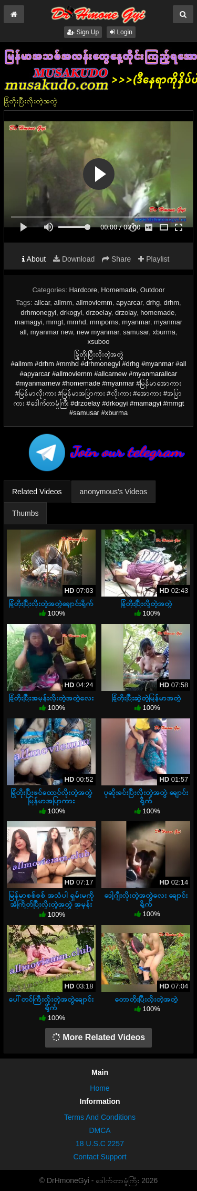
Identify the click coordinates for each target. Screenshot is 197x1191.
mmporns (104, 322)
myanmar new (51, 332)
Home (99, 1088)
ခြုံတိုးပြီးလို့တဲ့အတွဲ (146, 603)
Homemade (118, 290)
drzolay (126, 312)
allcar (42, 302)
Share (116, 259)
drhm (171, 302)
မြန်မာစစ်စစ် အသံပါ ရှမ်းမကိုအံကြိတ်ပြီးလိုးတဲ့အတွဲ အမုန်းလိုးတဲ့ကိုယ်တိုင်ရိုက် (51, 903)
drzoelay (98, 312)
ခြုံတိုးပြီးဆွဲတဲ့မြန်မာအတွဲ (146, 698)
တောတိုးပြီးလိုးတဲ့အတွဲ (146, 999)
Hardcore (83, 290)
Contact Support (99, 1156)
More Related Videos (99, 1037)
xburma (163, 332)
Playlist (153, 259)
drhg (153, 302)
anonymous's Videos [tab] (114, 491)
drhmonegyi (38, 312)
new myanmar (98, 332)
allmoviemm (94, 302)
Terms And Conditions (100, 1117)
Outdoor (152, 290)
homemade (157, 312)
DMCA (99, 1130)
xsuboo (99, 341)
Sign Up (83, 32)
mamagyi (29, 322)
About (34, 259)
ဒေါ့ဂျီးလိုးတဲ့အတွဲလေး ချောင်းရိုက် (146, 899)
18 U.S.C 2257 (100, 1143)
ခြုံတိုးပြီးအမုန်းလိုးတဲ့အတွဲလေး (51, 698)
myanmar (136, 322)
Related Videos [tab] (37, 491)
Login (121, 32)
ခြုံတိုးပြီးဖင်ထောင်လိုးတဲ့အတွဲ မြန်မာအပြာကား (51, 796)
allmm (63, 302)
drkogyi (71, 312)
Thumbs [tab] (25, 513)
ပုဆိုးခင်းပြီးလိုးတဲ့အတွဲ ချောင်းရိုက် (145, 796)
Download (74, 259)
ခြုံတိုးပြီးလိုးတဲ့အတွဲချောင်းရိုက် (51, 603)
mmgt (55, 322)
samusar (136, 332)
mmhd (76, 322)
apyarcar (129, 302)
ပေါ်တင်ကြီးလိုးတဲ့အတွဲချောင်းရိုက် (51, 1003)
